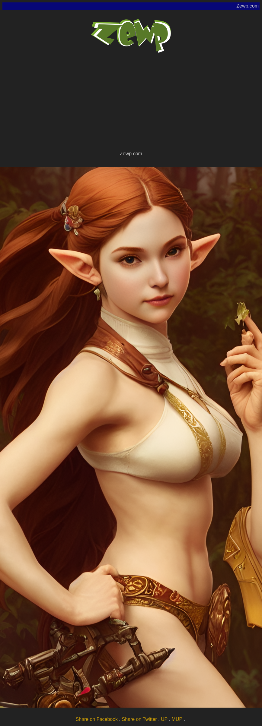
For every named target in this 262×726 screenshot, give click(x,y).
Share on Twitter (139, 719)
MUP (177, 719)
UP (164, 719)
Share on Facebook (96, 719)
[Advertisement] (131, 104)
